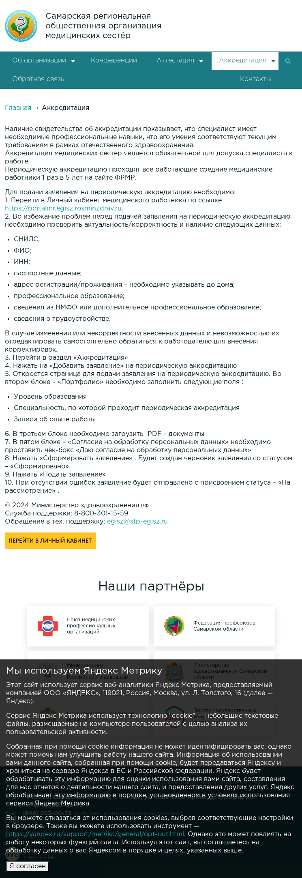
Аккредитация (242, 61)
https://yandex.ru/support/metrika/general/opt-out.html (95, 834)
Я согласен (27, 866)
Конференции (114, 61)
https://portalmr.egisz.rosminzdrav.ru (63, 209)
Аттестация (175, 61)
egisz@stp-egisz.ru (137, 522)
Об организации (39, 61)
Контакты (255, 79)
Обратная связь (38, 79)
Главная (18, 108)
